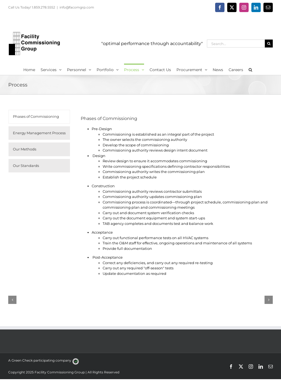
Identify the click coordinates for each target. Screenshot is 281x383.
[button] (250, 69)
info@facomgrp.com (77, 7)
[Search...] (236, 43)
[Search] (269, 43)
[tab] (39, 117)
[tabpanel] (174, 196)
